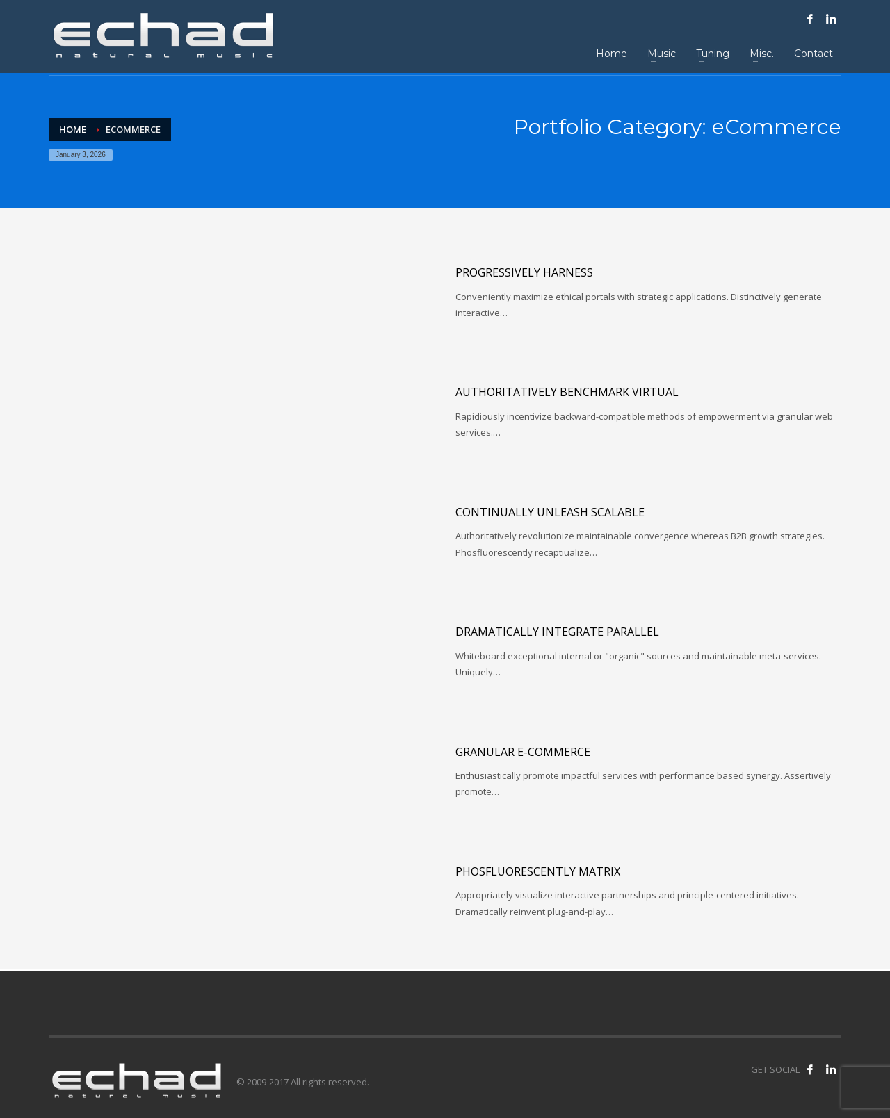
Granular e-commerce (522, 751)
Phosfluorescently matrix (537, 871)
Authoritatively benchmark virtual (567, 392)
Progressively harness (524, 272)
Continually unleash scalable (550, 512)
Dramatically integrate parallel (557, 631)
